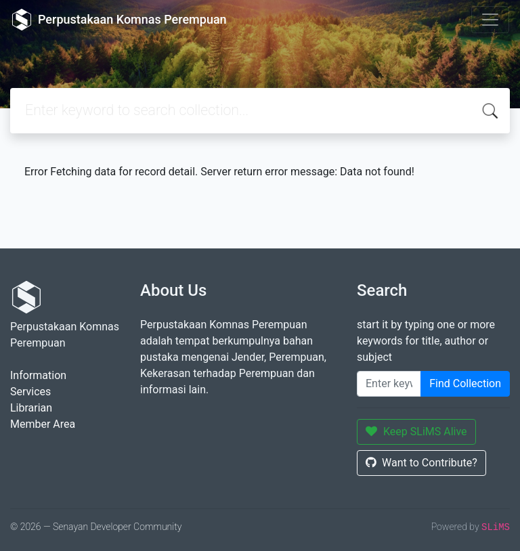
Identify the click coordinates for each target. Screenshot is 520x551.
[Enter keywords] (389, 384)
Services (30, 391)
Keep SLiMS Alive (416, 431)
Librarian (31, 407)
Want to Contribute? (421, 462)
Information (38, 375)
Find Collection (465, 383)
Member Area (42, 424)
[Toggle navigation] (490, 19)
